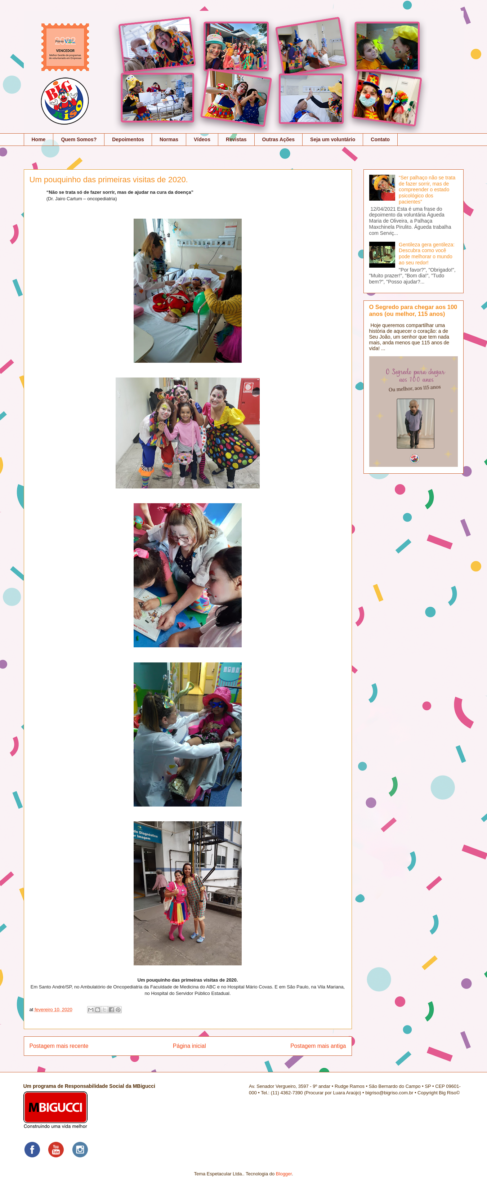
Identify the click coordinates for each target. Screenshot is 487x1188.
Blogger (284, 1173)
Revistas (236, 139)
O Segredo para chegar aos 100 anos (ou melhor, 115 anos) (413, 310)
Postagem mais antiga (318, 1046)
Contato (380, 139)
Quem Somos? (79, 139)
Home (39, 139)
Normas (169, 139)
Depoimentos (128, 139)
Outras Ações (278, 139)
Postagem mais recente (59, 1046)
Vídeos (202, 139)
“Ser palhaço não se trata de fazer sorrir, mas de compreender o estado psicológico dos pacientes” (427, 190)
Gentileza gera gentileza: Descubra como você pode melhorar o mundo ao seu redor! (427, 253)
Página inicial (189, 1046)
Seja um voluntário (332, 139)
